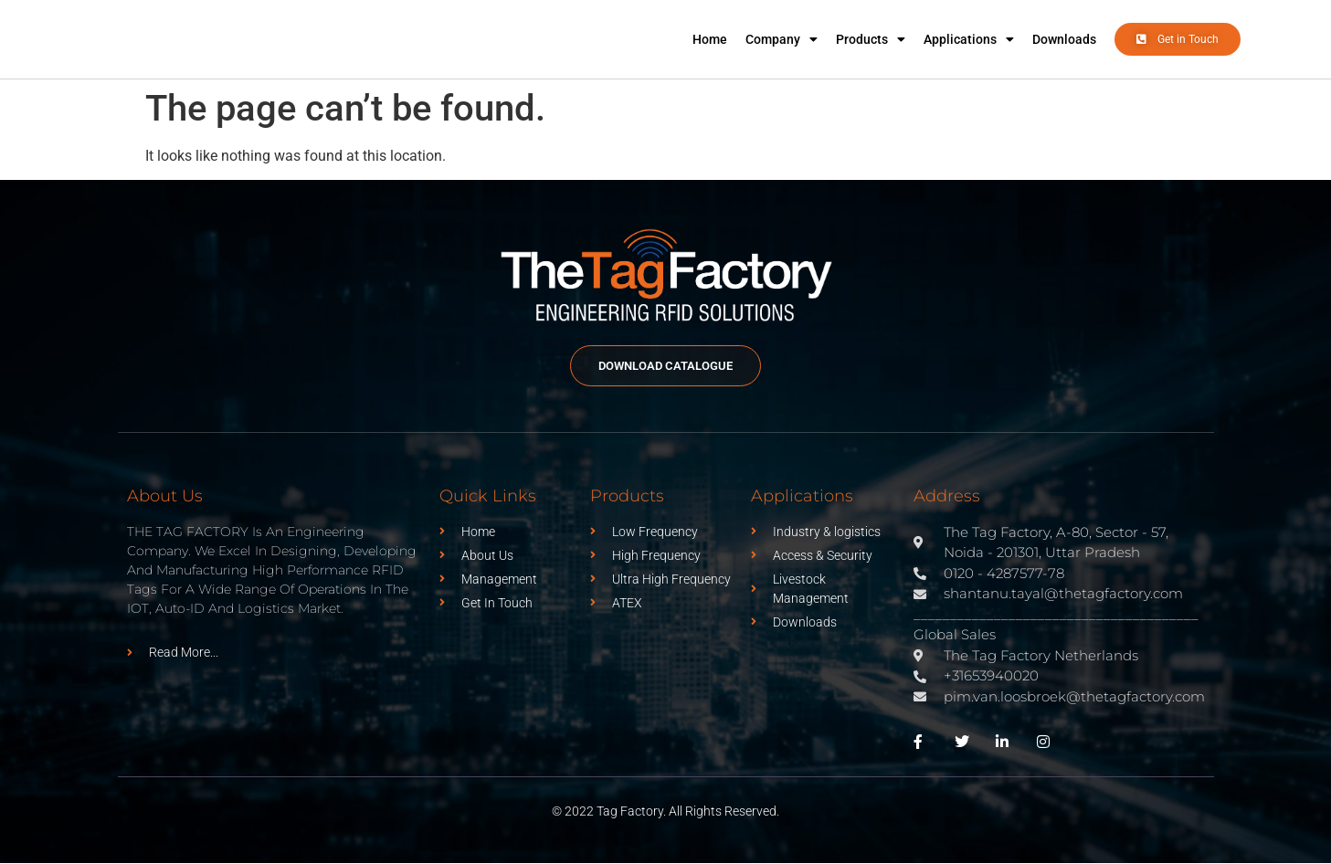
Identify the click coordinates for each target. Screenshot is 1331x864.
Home (709, 39)
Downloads (1064, 39)
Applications (969, 39)
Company (781, 39)
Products (870, 39)
